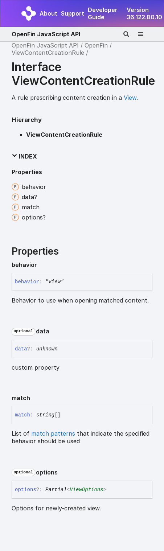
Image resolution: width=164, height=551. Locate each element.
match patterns (53, 433)
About (48, 13)
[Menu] (145, 34)
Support (72, 13)
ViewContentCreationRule (48, 52)
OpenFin (96, 45)
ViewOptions (86, 490)
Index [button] (24, 156)
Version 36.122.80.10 (144, 13)
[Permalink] (43, 265)
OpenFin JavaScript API (46, 34)
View (130, 97)
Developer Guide (103, 13)
